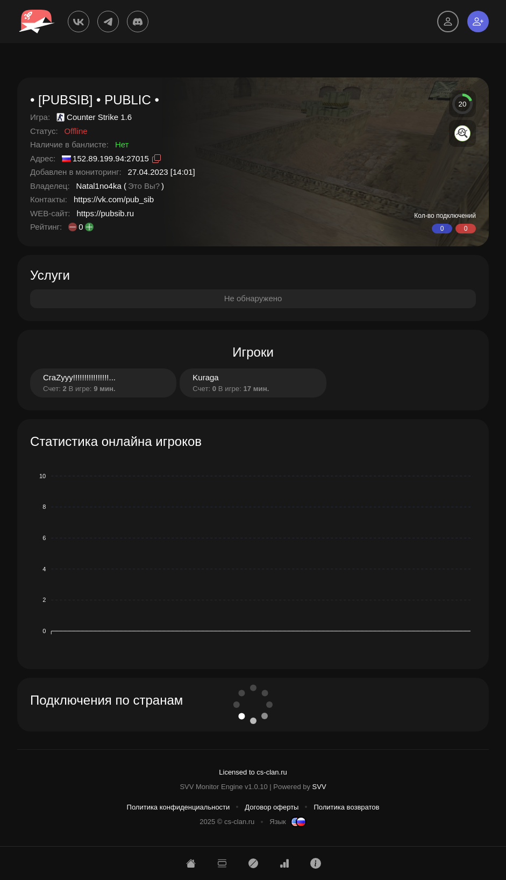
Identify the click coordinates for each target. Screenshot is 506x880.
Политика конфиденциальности (178, 807)
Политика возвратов (346, 807)
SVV (319, 787)
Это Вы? (144, 185)
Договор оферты (271, 807)
